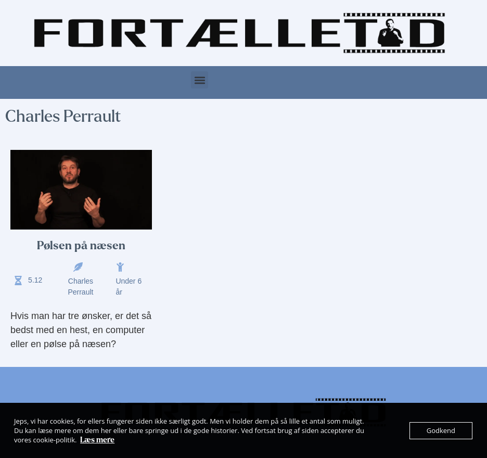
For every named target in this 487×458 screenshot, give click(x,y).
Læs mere (97, 440)
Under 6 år (129, 286)
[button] (199, 79)
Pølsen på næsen (81, 245)
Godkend (441, 430)
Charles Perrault (80, 286)
